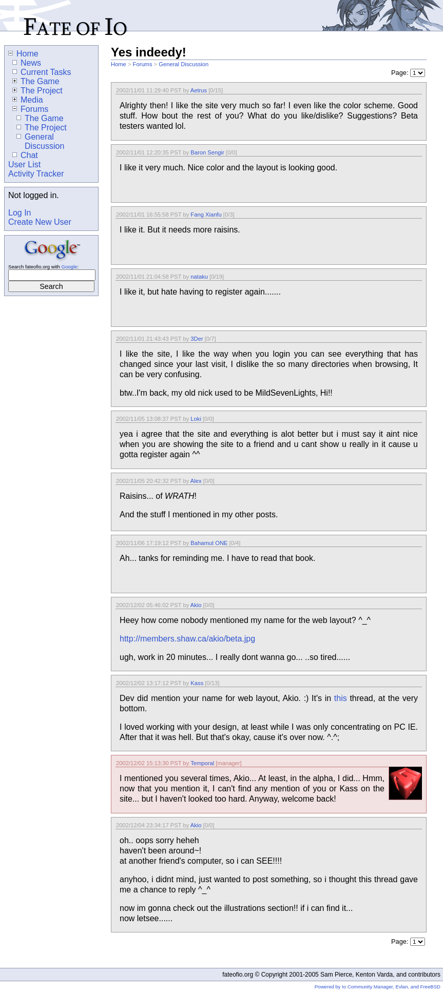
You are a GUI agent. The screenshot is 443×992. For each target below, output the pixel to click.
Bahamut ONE (208, 543)
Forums (142, 64)
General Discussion (183, 64)
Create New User (39, 222)
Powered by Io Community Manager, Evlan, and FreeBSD (377, 986)
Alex (196, 481)
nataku (199, 277)
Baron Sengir (207, 152)
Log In (19, 212)
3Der (196, 339)
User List (24, 164)
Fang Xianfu (205, 214)
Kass (196, 683)
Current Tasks (41, 72)
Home (118, 64)
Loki (195, 419)
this (340, 698)
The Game (36, 81)
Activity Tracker (36, 173)
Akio (196, 605)
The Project (37, 90)
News (26, 63)
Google (69, 266)
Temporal (202, 763)
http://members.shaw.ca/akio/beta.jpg (187, 638)
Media (27, 99)
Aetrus (198, 90)
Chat (25, 155)
